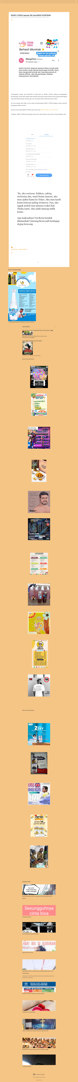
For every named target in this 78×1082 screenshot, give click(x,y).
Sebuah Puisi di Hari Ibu (27, 952)
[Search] (6, 1)
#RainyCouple (15, 249)
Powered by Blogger (39, 1074)
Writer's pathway (23, 249)
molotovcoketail (42, 1077)
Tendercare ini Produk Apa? (28, 1012)
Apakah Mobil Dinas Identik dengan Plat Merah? (33, 993)
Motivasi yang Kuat (26, 917)
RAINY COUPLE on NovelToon (49, 110)
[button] (12, 20)
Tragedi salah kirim (26, 1066)
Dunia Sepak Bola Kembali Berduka (30, 933)
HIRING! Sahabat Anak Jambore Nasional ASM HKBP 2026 (35, 1030)
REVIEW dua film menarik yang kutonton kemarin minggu (35, 1049)
